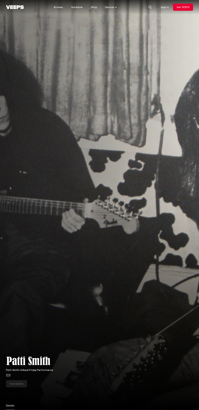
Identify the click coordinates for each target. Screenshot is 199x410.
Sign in (165, 7)
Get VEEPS (183, 7)
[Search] (150, 7)
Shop (94, 7)
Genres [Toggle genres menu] (111, 7)
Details (10, 405)
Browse (58, 7)
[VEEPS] (15, 7)
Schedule (77, 7)
